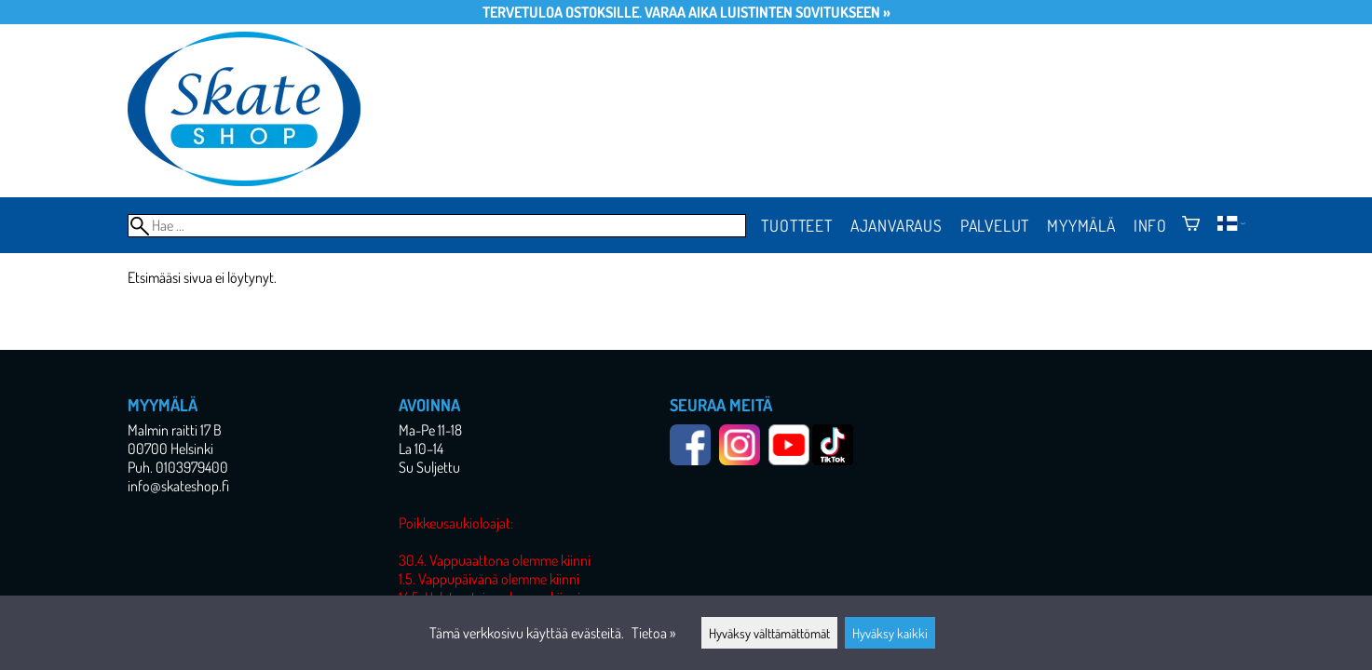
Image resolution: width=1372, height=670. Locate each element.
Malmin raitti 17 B (175, 430)
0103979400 (192, 467)
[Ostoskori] (1191, 225)
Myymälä (1081, 225)
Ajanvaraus (896, 225)
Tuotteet (796, 225)
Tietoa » (653, 632)
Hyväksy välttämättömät (769, 632)
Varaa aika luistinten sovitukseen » (767, 12)
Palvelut (994, 225)
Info (1150, 225)
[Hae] (437, 225)
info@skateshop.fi (178, 485)
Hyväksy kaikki (890, 632)
